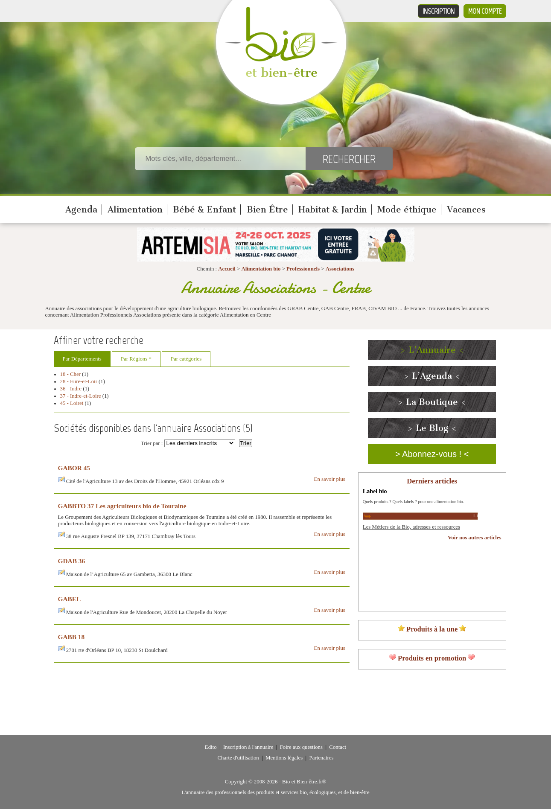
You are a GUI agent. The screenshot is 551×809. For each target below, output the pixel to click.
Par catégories (186, 359)
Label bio (375, 491)
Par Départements (82, 359)
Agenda (81, 209)
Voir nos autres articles (474, 538)
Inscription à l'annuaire (248, 747)
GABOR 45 (74, 467)
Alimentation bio (260, 269)
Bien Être (267, 209)
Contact (337, 747)
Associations (340, 269)
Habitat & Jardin (332, 209)
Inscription (439, 11)
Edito (211, 747)
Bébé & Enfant (204, 209)
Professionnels (303, 269)
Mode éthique (407, 209)
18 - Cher (70, 374)
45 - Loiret (72, 403)
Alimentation (135, 209)
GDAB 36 (71, 561)
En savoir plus (329, 479)
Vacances (466, 209)
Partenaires (321, 758)
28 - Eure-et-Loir (78, 381)
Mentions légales (284, 758)
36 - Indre (71, 389)
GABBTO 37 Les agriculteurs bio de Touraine (122, 505)
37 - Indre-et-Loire (80, 396)
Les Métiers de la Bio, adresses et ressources (411, 527)
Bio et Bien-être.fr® (304, 782)
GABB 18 (71, 636)
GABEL (69, 598)
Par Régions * (136, 359)
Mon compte (484, 11)
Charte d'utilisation (238, 758)
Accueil (227, 269)
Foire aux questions (301, 747)
